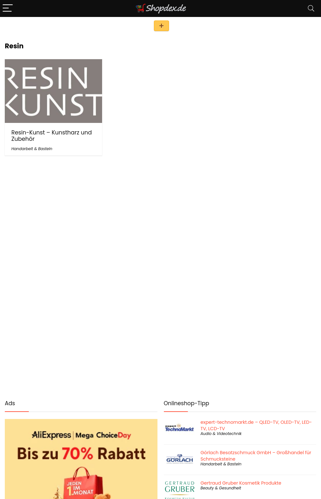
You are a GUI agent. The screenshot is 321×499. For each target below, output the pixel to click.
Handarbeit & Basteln (31, 148)
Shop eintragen (161, 25)
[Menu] (7, 8)
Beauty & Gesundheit (221, 488)
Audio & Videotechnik (221, 433)
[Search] (311, 8)
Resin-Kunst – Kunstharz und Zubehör (51, 136)
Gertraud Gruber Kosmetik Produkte (241, 483)
